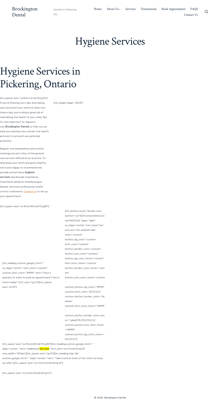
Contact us (30, 191)
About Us (114, 9)
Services (130, 9)
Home (98, 9)
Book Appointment (173, 9)
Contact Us (191, 15)
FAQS (194, 9)
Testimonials (149, 9)
